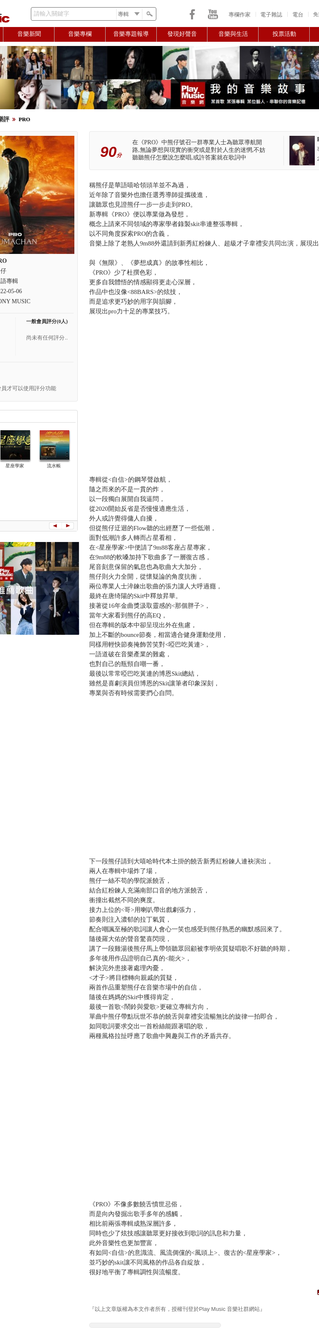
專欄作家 (240, 14)
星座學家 (14, 465)
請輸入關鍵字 (51, 14)
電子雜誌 (271, 14)
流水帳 (54, 465)
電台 (297, 14)
